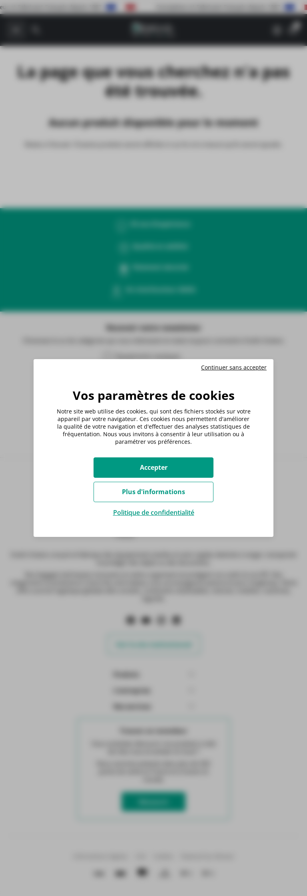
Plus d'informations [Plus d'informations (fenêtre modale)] (153, 491)
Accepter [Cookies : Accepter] (153, 467)
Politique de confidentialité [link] (153, 512)
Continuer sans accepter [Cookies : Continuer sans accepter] (234, 367)
